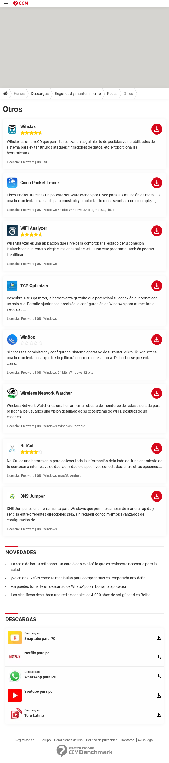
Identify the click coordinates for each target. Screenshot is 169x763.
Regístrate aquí (26, 740)
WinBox (27, 337)
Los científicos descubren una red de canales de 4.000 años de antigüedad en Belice (80, 595)
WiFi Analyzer (33, 228)
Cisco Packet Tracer (39, 182)
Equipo (46, 740)
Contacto (127, 740)
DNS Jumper (32, 496)
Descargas (40, 93)
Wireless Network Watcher (46, 393)
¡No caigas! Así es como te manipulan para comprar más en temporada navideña (78, 578)
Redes (112, 93)
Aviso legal (146, 740)
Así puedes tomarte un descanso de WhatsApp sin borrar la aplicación (69, 586)
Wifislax (28, 126)
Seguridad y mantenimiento (78, 93)
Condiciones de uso (68, 740)
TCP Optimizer (34, 285)
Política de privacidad (102, 740)
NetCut (27, 445)
